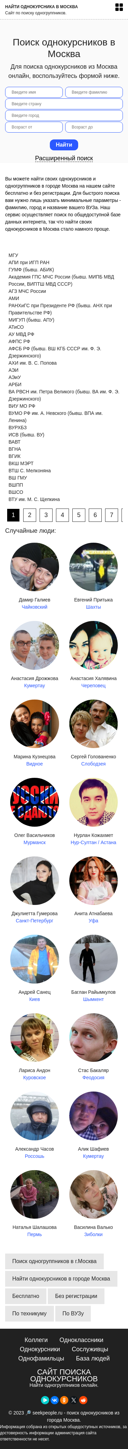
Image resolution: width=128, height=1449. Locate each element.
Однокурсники (40, 1349)
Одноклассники (81, 1340)
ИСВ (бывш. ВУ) (26, 434)
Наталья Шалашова (34, 1204)
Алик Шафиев (93, 1126)
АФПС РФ (19, 341)
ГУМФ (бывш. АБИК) (31, 269)
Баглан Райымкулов (93, 969)
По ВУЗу (73, 1313)
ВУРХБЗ (18, 427)
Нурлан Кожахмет (93, 812)
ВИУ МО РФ (22, 406)
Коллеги (36, 1340)
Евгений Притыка (93, 577)
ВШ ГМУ (18, 477)
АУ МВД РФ (21, 334)
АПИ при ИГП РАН (29, 262)
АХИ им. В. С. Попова (33, 363)
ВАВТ (14, 442)
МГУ (13, 255)
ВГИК (14, 456)
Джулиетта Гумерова (34, 890)
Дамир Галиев (34, 577)
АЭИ (13, 370)
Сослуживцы (90, 1349)
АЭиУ (15, 377)
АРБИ (15, 384)
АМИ (14, 298)
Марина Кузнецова (34, 734)
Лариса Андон (34, 1047)
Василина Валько (93, 1204)
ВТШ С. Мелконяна (30, 470)
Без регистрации (76, 1296)
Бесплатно (25, 1296)
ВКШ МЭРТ (21, 463)
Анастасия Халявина (93, 655)
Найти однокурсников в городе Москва (61, 1279)
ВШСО (16, 492)
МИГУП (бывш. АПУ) (31, 320)
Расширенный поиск (64, 158)
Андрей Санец (34, 969)
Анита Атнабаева (93, 890)
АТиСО (16, 327)
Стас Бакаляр (93, 1047)
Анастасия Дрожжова (34, 655)
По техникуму (29, 1313)
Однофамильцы (41, 1358)
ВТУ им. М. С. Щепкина (34, 499)
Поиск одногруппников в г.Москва (54, 1261)
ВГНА (15, 449)
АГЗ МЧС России (27, 291)
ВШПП (16, 485)
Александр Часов (34, 1126)
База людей (93, 1358)
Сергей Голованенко (93, 734)
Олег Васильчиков (34, 812)
